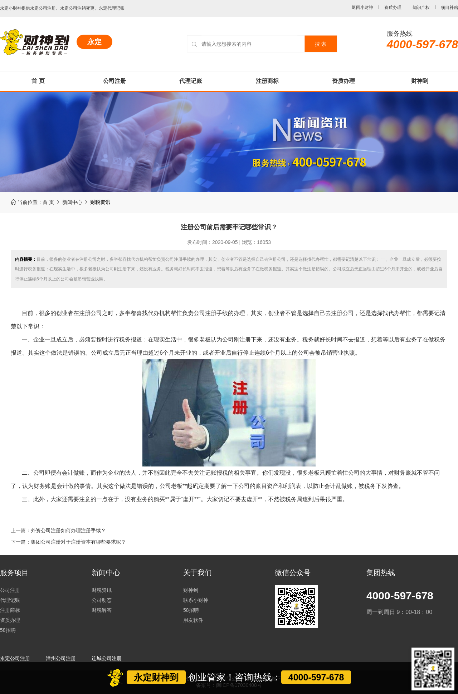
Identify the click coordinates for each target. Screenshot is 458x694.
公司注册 (114, 81)
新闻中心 (76, 202)
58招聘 (8, 630)
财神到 (419, 81)
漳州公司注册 (61, 658)
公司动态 (102, 600)
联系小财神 (195, 600)
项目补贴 (449, 7)
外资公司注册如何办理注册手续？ (68, 530)
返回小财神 (362, 7)
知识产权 (421, 7)
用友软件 (193, 620)
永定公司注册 (15, 658)
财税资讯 (102, 590)
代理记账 (190, 81)
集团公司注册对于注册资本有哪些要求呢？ (78, 542)
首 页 (37, 81)
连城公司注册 (107, 658)
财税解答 (102, 610)
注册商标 (267, 81)
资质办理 (392, 7)
